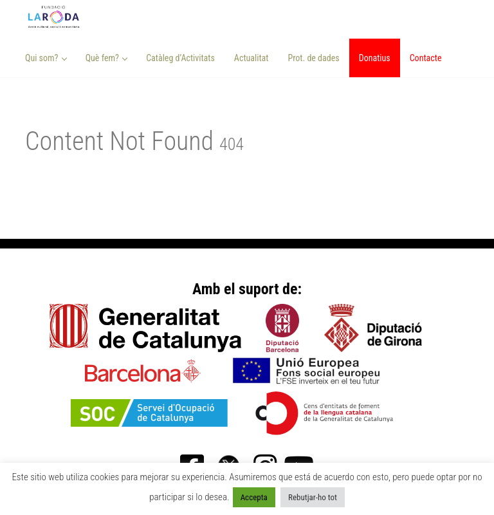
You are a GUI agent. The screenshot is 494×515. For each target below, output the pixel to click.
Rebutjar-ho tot (312, 497)
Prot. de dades (313, 58)
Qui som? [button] (46, 58)
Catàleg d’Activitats (180, 58)
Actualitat (251, 58)
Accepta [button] (254, 497)
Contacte (426, 58)
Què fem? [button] (107, 58)
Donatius (374, 58)
